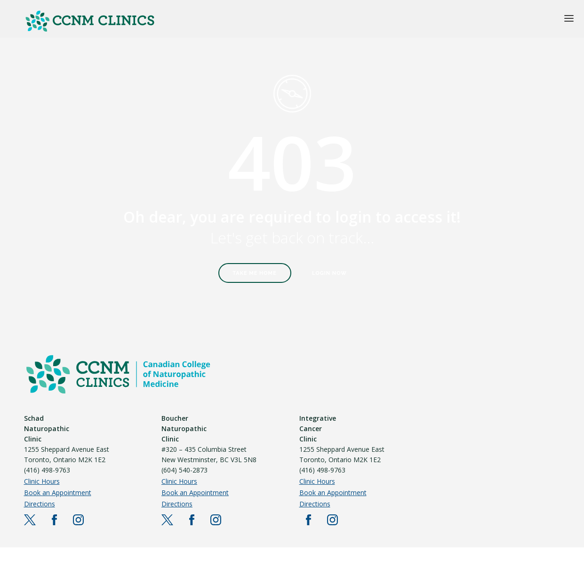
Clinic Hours (42, 481)
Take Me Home (254, 273)
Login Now (329, 273)
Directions (39, 503)
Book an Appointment (57, 492)
